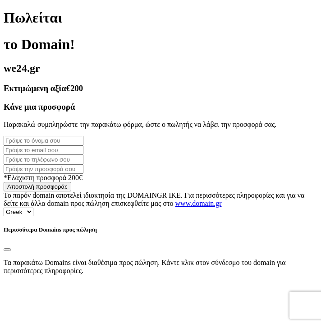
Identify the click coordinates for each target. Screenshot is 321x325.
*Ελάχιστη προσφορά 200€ (43, 177)
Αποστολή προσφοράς (37, 186)
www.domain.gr (198, 203)
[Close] (7, 249)
